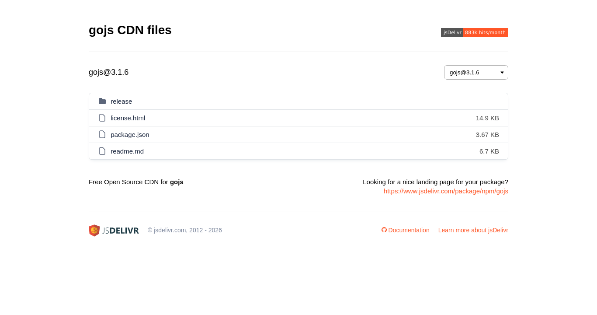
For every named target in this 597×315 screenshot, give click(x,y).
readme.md (127, 151)
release (121, 101)
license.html (128, 118)
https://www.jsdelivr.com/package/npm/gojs (446, 191)
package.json (130, 134)
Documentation (406, 230)
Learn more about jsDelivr (473, 230)
